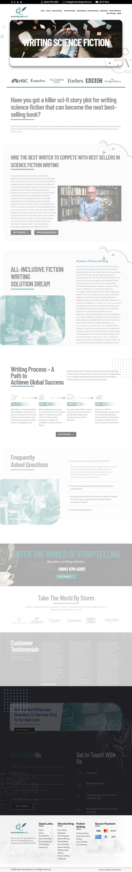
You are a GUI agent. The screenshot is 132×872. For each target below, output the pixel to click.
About (48, 11)
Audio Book (104, 11)
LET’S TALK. (104, 2)
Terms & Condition (105, 870)
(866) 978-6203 (51, 2)
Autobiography (63, 836)
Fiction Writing (69, 11)
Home (43, 11)
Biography (62, 833)
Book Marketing (92, 11)
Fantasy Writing (82, 833)
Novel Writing (63, 842)
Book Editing (81, 11)
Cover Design (111, 13)
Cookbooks (62, 859)
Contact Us (43, 847)
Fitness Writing (63, 856)
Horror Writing (81, 842)
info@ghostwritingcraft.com (79, 2)
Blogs (119, 13)
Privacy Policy (116, 870)
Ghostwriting (57, 11)
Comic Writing (63, 845)
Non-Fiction (62, 830)
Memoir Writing (63, 839)
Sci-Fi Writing (81, 845)
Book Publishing (115, 11)
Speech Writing (63, 847)
